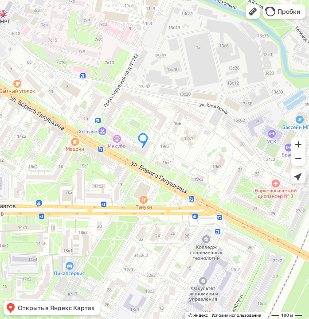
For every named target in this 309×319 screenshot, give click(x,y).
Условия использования (236, 315)
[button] (253, 11)
